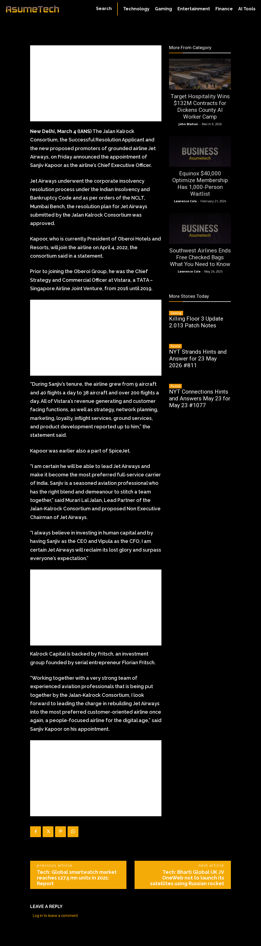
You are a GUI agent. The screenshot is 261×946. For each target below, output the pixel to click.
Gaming (176, 313)
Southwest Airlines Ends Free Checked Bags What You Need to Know (200, 257)
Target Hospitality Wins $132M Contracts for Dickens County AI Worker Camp (200, 106)
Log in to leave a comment (55, 915)
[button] (104, 9)
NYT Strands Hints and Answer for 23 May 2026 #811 (198, 359)
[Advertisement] (95, 83)
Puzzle (175, 346)
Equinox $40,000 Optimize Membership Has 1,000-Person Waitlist (200, 183)
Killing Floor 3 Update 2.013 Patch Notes (196, 322)
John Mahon (188, 124)
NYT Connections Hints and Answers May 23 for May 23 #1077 (199, 398)
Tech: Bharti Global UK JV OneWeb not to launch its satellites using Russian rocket (187, 877)
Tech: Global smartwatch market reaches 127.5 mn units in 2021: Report (77, 877)
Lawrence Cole (185, 201)
